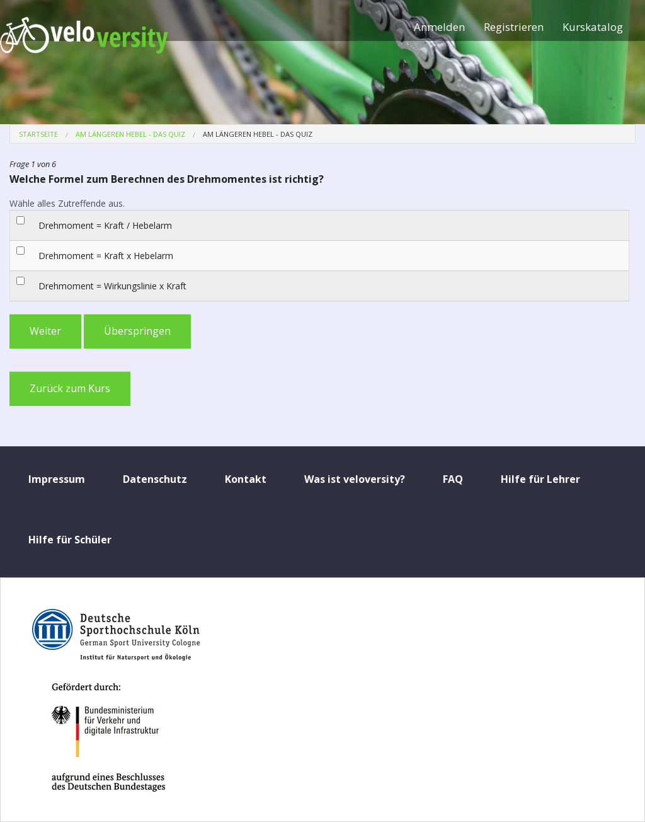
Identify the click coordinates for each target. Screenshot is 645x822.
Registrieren (514, 27)
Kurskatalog (592, 27)
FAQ (453, 479)
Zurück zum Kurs (70, 388)
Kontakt (245, 479)
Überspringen (137, 331)
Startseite (38, 134)
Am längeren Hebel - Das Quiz (130, 134)
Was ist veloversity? (354, 479)
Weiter (45, 331)
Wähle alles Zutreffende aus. (67, 203)
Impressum (56, 479)
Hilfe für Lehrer (540, 479)
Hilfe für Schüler (69, 540)
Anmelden (439, 27)
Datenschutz (155, 479)
